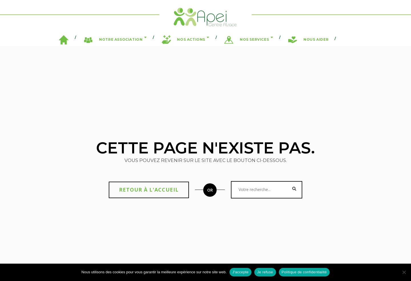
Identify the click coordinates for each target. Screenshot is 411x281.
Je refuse (265, 272)
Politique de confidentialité (304, 272)
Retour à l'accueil (149, 189)
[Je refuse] (404, 272)
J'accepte (240, 272)
